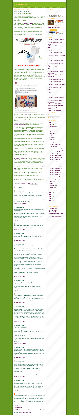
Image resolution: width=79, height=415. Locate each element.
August (52, 133)
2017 (50, 122)
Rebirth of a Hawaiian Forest (56, 213)
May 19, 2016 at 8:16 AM (19, 321)
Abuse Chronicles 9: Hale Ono (56, 79)
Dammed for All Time (54, 215)
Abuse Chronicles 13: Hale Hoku (57, 70)
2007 (50, 203)
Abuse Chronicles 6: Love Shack (57, 86)
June (51, 137)
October (52, 130)
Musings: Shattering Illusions (57, 176)
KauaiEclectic (20, 4)
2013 (50, 192)
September (53, 131)
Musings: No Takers (54, 153)
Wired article (34, 19)
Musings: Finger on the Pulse (57, 161)
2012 (50, 194)
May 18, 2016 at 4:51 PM (19, 240)
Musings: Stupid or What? (56, 155)
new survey (23, 158)
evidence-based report (19, 124)
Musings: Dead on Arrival (56, 166)
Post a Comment (18, 407)
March (52, 183)
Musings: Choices (54, 179)
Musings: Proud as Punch (56, 151)
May (51, 139)
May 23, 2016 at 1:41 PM (19, 405)
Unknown (18, 394)
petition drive (27, 114)
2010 (50, 198)
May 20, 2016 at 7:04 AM (19, 376)
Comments (51, 117)
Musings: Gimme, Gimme (56, 177)
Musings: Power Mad (55, 170)
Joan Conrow (59, 20)
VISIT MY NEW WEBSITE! (55, 110)
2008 (50, 202)
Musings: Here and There (56, 168)
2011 (50, 196)
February (52, 185)
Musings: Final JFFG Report (56, 148)
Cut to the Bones (53, 208)
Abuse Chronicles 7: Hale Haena (56, 84)
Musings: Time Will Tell (55, 172)
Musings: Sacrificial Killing (56, 150)
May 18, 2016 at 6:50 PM (19, 276)
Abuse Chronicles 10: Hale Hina (56, 78)
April (51, 181)
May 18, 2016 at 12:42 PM (20, 203)
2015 (50, 189)
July (51, 135)
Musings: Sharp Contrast (56, 157)
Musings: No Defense (55, 159)
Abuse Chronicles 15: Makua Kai (57, 55)
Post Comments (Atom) (25, 412)
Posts (50, 115)
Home (29, 409)
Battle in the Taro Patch (54, 211)
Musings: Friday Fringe (55, 174)
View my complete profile (54, 27)
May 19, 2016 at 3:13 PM (19, 357)
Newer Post (17, 409)
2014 (50, 190)
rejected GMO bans (28, 23)
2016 (50, 124)
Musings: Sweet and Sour (56, 164)
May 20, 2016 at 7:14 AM (19, 390)
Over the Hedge (53, 210)
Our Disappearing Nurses (55, 216)
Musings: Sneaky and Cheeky (57, 163)
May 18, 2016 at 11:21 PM (20, 290)
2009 (50, 200)
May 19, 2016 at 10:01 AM (20, 343)
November (52, 128)
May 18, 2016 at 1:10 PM (19, 220)
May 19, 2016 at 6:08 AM (19, 302)
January (52, 187)
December (52, 126)
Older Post (42, 409)
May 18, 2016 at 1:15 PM (19, 229)
